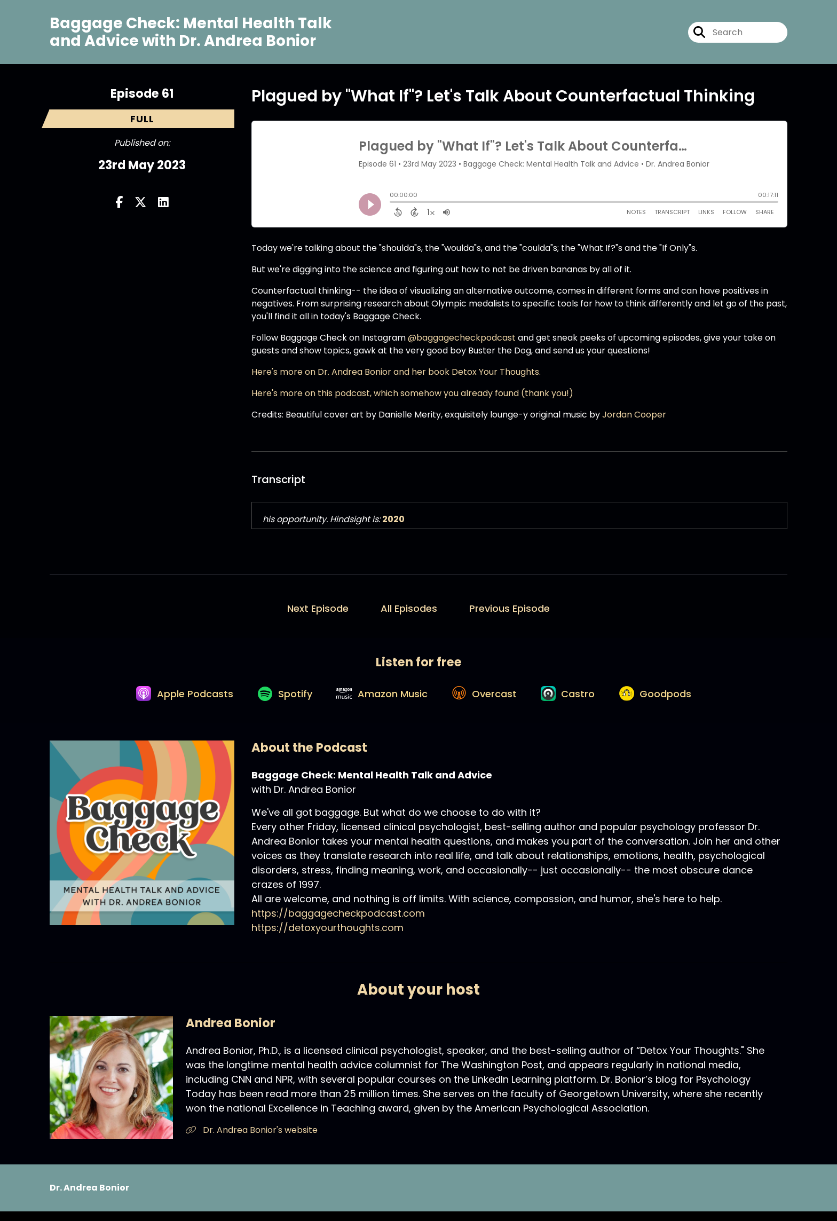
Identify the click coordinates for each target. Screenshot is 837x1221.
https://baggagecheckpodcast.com (338, 922)
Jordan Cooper (634, 418)
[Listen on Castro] (574, 702)
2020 (393, 523)
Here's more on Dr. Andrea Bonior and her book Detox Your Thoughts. (396, 375)
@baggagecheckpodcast (462, 341)
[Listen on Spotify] (278, 702)
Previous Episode (509, 612)
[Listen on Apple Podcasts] (174, 702)
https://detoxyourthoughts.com (327, 937)
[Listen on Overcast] (486, 702)
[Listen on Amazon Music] (380, 702)
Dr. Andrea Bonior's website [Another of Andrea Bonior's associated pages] (252, 1139)
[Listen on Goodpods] (665, 702)
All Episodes (409, 612)
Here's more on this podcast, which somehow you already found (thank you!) (412, 397)
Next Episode (318, 612)
